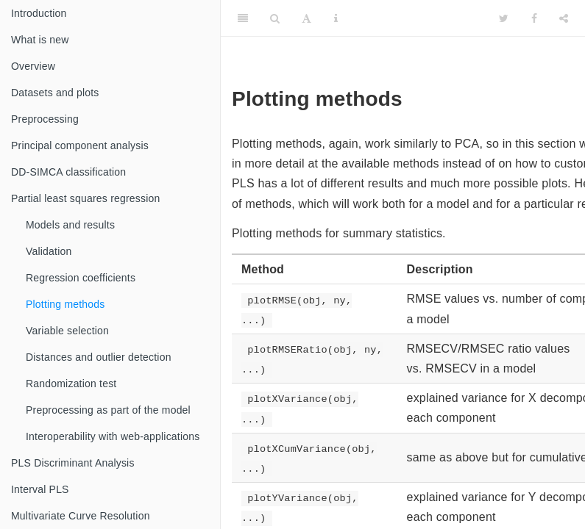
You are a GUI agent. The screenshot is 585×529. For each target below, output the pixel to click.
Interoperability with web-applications (112, 436)
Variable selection (67, 331)
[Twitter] (504, 18)
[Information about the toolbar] (336, 18)
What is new (39, 40)
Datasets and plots (55, 92)
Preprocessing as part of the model (108, 410)
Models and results (70, 225)
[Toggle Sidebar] (243, 18)
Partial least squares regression (85, 198)
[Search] (275, 18)
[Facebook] (534, 18)
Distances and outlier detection (98, 357)
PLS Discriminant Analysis (73, 463)
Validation (48, 251)
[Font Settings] (306, 18)
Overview (33, 66)
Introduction (39, 13)
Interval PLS (40, 489)
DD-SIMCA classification (68, 172)
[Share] (563, 18)
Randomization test (71, 383)
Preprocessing (45, 119)
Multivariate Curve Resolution (80, 516)
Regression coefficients (80, 278)
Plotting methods (65, 304)
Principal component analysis (80, 145)
